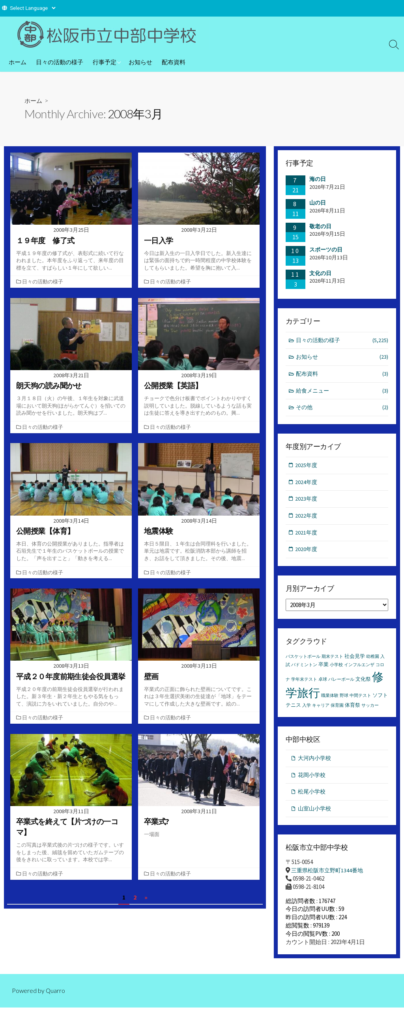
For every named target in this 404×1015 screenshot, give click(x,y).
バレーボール (341, 684)
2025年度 (307, 467)
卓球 (322, 684)
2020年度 (307, 553)
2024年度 (307, 485)
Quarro (56, 997)
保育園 (337, 710)
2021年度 (307, 536)
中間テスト (360, 700)
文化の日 (320, 273)
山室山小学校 (315, 815)
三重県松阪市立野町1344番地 (329, 877)
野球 (344, 700)
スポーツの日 (325, 249)
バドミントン (304, 669)
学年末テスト (304, 684)
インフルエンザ (359, 669)
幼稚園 (372, 661)
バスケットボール (303, 661)
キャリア (320, 710)
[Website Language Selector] (32, 8)
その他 (342, 409)
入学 (306, 710)
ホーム (17, 61)
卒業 (323, 669)
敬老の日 (320, 226)
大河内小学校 (315, 763)
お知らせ (140, 61)
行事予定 (104, 61)
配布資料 (173, 61)
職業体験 (330, 700)
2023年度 (307, 502)
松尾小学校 (312, 797)
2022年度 (307, 519)
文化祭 (363, 684)
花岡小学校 (312, 780)
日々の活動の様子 (59, 61)
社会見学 (354, 661)
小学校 (336, 669)
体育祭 (352, 710)
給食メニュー (342, 392)
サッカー (370, 710)
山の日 (317, 202)
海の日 (317, 179)
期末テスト (332, 661)
